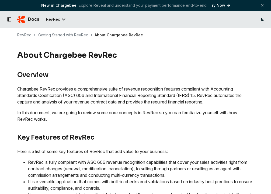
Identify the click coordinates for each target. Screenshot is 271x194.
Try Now (220, 5)
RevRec (24, 35)
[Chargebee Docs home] (28, 19)
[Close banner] (262, 5)
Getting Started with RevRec (63, 35)
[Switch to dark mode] (262, 19)
